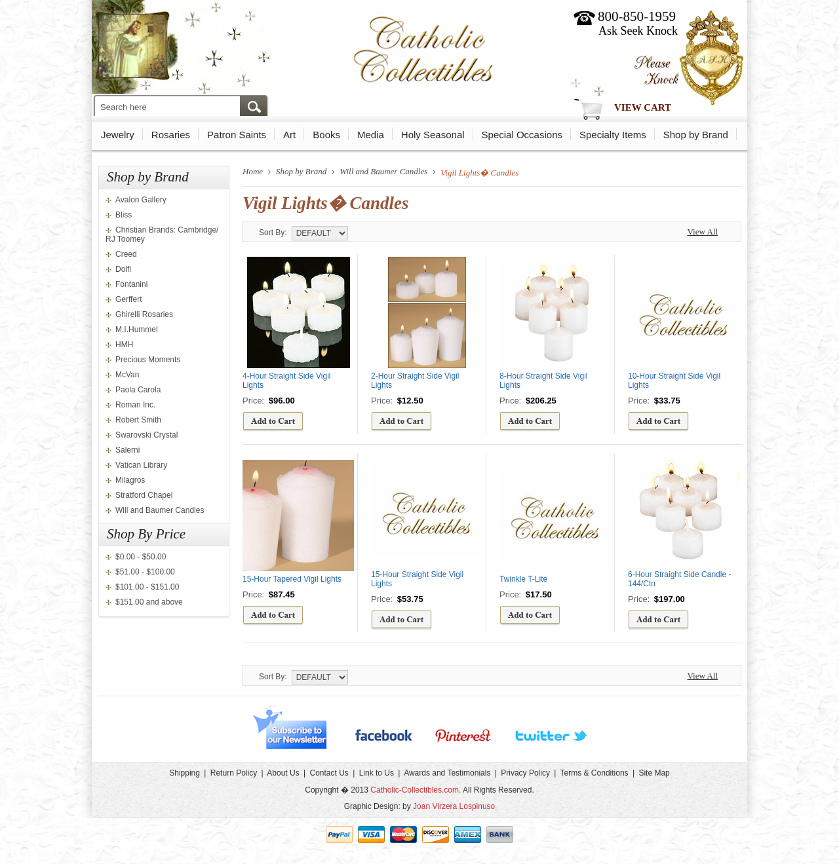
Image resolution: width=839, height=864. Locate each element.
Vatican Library (141, 465)
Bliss (123, 214)
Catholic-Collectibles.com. (415, 790)
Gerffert (128, 299)
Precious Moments (147, 359)
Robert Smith (138, 419)
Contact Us (328, 773)
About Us (283, 773)
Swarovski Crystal (146, 435)
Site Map (653, 773)
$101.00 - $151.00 (147, 587)
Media (370, 134)
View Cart (642, 107)
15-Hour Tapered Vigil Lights (292, 579)
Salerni (127, 450)
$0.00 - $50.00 (140, 556)
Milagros (130, 480)
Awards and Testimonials (447, 773)
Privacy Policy (525, 773)
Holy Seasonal (433, 134)
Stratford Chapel (143, 495)
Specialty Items (612, 134)
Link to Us (376, 773)
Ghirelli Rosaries (144, 314)
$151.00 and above (149, 602)
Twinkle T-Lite (523, 579)
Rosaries (170, 134)
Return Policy (233, 773)
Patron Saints (236, 134)
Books (326, 134)
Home (253, 171)
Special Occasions (522, 134)
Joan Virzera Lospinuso (454, 806)
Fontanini (131, 284)
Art (289, 134)
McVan (127, 374)
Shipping (184, 773)
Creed (126, 254)
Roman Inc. (135, 404)
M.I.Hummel (136, 329)
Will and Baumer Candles (159, 510)
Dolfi (123, 269)
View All (702, 231)
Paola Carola (138, 389)
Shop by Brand (695, 134)
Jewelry (117, 134)
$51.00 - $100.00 (145, 571)
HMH (124, 344)
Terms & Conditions (594, 773)
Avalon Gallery (140, 199)
